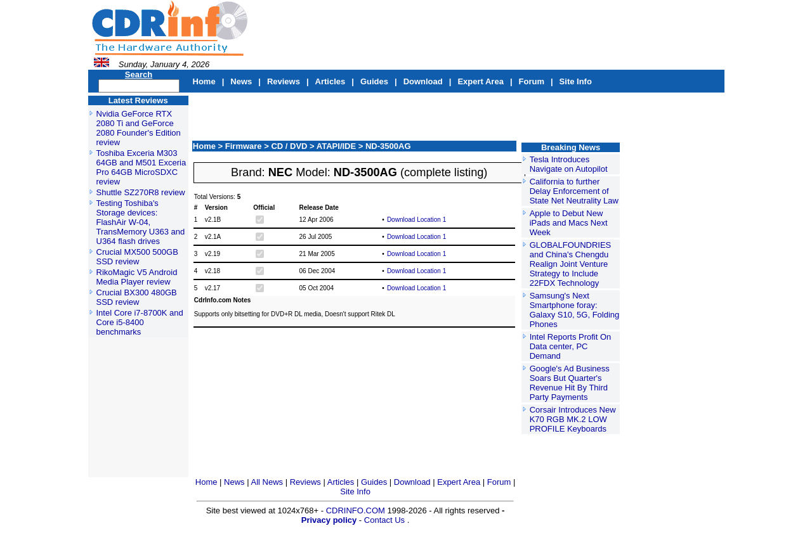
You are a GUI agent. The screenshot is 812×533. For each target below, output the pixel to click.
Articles (330, 81)
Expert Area (480, 81)
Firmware (244, 146)
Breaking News (570, 147)
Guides (374, 81)
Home (204, 81)
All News (268, 482)
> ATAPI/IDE (334, 146)
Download (423, 81)
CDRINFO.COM (357, 510)
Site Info (576, 81)
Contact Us (384, 520)
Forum (531, 81)
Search (138, 74)
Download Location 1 (416, 219)
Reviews (283, 81)
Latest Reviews (138, 100)
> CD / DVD (287, 146)
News (241, 81)
